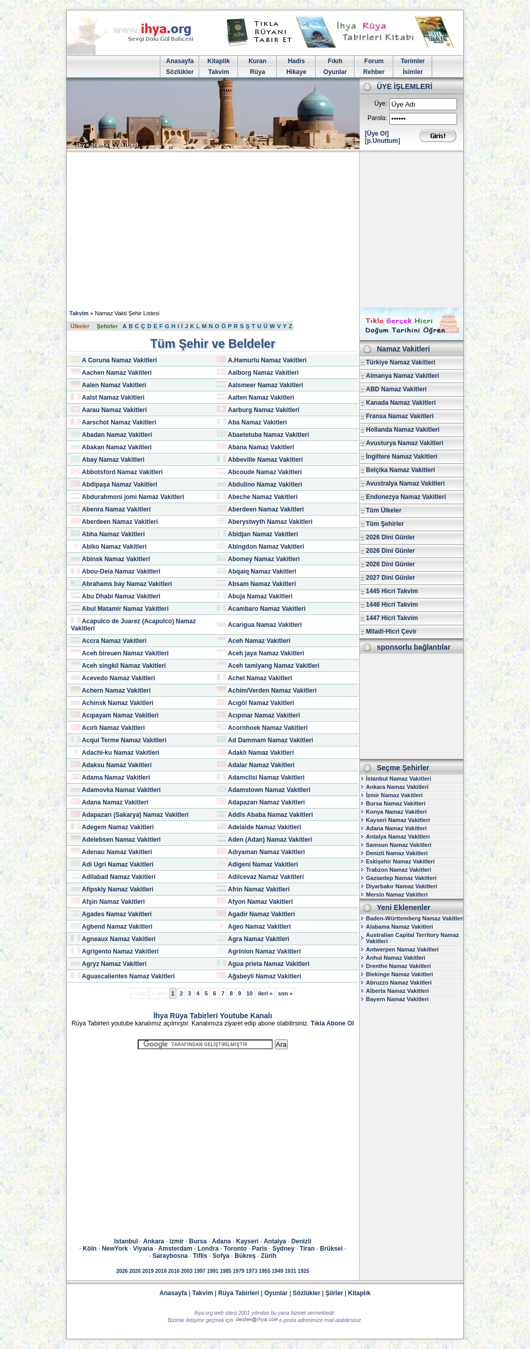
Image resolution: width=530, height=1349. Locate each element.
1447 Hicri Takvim (392, 618)
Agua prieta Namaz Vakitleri (268, 963)
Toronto (235, 1248)
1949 (277, 1271)
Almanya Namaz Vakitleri (402, 375)
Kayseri (247, 1241)
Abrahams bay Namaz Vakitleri (127, 584)
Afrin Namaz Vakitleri (258, 889)
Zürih (268, 1255)
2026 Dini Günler (390, 537)
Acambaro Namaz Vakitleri (266, 608)
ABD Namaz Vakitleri (396, 389)
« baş (139, 993)
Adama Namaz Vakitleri (116, 777)
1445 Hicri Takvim (392, 591)
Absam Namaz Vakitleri (262, 584)
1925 (303, 1271)
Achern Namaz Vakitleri (116, 690)
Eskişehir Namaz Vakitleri (400, 861)
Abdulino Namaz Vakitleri (265, 484)
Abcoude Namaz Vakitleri (265, 472)
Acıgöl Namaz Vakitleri (261, 703)
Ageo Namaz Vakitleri (259, 926)
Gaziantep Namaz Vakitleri (401, 878)
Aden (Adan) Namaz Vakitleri (270, 839)
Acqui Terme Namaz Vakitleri (124, 740)
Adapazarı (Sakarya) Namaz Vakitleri (135, 814)
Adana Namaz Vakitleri (115, 802)
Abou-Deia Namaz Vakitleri (121, 571)
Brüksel (331, 1248)
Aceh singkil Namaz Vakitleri (124, 665)
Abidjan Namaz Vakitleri (263, 534)
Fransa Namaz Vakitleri (400, 416)
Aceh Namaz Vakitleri (259, 640)
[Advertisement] (265, 229)
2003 (187, 1271)
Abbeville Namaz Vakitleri (265, 459)
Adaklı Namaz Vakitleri (260, 752)
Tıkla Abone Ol (332, 1023)
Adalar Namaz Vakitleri (261, 765)
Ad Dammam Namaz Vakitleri (270, 740)
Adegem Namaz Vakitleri (118, 827)
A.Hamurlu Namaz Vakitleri (267, 360)
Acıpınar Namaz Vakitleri (264, 715)
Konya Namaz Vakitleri (396, 812)
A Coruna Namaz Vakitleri (119, 360)
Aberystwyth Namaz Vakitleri (270, 521)
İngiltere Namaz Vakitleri (401, 456)
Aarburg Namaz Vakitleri (263, 410)
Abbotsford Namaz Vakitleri (122, 472)
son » (285, 993)
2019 (148, 1271)
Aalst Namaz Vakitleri (113, 397)
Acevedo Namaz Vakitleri (118, 678)
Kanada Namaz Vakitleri (401, 402)
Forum (374, 61)
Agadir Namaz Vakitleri (261, 914)
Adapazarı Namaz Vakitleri (266, 802)
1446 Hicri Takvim (392, 604)
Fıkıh (335, 61)
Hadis (296, 61)
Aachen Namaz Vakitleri (117, 372)
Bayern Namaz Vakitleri (397, 999)
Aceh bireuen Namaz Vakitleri (125, 653)
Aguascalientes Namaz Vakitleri (128, 976)
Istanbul (126, 1241)
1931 (290, 1271)
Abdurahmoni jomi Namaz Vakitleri (133, 497)
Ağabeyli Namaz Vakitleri (264, 976)
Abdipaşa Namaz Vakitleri (119, 484)
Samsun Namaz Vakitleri (399, 845)
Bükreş (245, 1255)
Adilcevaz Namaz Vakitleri (266, 877)
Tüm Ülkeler (384, 510)
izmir (176, 1241)
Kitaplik (219, 61)
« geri (159, 993)
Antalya (274, 1241)
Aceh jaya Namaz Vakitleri (266, 653)
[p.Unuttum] (382, 140)
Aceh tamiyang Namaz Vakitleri (273, 665)
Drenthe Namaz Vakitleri (398, 966)
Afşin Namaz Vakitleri (113, 901)
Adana (221, 1241)
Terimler (412, 61)
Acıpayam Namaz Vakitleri (120, 715)
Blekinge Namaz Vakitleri (399, 974)
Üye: (380, 103)
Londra (208, 1248)
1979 (238, 1271)
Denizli (301, 1241)
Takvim (218, 72)
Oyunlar (335, 72)
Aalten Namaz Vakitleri (261, 397)
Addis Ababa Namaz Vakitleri (270, 814)
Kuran (257, 61)
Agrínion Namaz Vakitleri (264, 951)
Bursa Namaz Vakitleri (395, 803)
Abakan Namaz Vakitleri (117, 447)
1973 (251, 1271)
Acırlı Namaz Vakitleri (113, 727)
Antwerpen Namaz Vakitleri (402, 949)
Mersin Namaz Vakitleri (397, 894)
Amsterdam (175, 1248)
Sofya (221, 1255)
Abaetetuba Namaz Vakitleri (268, 434)
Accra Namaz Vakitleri (114, 640)
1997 (199, 1271)
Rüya (257, 72)
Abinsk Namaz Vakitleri (116, 559)
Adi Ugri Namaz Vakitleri (117, 864)
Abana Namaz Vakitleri (261, 447)
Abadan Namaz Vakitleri (117, 434)
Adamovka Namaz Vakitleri (121, 790)
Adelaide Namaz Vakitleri (264, 827)
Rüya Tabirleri (238, 1293)
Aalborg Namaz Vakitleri (263, 372)
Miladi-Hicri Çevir (391, 631)
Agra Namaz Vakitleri (258, 939)
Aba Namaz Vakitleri (257, 422)
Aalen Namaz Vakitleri (114, 385)
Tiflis (200, 1255)
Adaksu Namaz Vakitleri (117, 765)
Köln (90, 1248)
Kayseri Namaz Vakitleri (398, 820)
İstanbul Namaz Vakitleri (398, 778)
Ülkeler (80, 326)
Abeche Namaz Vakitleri (263, 497)
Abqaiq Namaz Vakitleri (262, 571)
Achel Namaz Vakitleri (260, 678)
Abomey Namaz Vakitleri (264, 559)
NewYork (115, 1248)
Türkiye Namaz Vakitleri (400, 362)
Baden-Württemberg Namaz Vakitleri (415, 918)
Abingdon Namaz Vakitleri (266, 546)
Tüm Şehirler (385, 523)
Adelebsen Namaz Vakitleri (121, 839)
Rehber (374, 72)
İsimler (413, 72)
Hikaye (296, 72)
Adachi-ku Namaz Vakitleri (120, 752)
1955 (264, 1271)
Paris (259, 1248)
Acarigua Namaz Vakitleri (265, 624)
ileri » (265, 993)
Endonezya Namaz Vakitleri (406, 497)
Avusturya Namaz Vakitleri (405, 443)
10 (249, 993)
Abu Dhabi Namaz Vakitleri (121, 596)
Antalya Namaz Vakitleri (398, 836)
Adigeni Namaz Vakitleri (263, 864)
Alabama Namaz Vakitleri (399, 926)
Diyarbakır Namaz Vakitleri (401, 886)
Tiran (307, 1248)
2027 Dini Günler (390, 577)
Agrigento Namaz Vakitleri (120, 951)
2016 (174, 1271)
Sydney (283, 1248)
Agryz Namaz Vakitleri (114, 963)
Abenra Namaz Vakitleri (116, 509)
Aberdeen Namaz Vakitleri (266, 509)
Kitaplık (359, 1293)
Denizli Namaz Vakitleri (397, 853)
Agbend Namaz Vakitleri (117, 926)
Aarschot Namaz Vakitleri (119, 422)
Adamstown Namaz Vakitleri (269, 790)
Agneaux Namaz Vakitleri (118, 939)
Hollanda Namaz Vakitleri (402, 429)
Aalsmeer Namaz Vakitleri (265, 385)
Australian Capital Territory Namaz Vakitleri (412, 938)
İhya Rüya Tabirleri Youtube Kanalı (212, 1015)
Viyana (143, 1248)
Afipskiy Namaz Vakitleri (117, 889)
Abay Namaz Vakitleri (113, 459)
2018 (161, 1271)
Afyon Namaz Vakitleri (260, 901)
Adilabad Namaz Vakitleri (118, 877)
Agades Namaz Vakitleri (117, 914)
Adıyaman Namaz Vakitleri (266, 852)
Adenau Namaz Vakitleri (117, 852)
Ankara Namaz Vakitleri (397, 787)
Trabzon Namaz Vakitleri (398, 870)
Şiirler (334, 1293)
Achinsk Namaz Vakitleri (117, 703)
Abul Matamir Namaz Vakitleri (125, 608)
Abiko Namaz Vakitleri (114, 546)
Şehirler (107, 326)
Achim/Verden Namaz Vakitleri (272, 690)
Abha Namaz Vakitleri (113, 534)
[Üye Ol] (377, 133)
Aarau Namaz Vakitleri (114, 410)
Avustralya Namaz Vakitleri (405, 483)
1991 (212, 1271)
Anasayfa (180, 61)
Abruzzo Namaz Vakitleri (399, 982)
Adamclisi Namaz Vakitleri (266, 777)
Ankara (154, 1241)
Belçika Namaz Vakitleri (400, 470)
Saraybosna (170, 1255)
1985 (225, 1271)
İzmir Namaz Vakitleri (394, 795)
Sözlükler (180, 72)
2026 (122, 1271)
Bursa (198, 1241)
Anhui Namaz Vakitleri (395, 958)
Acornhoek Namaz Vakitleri (267, 727)
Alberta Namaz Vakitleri (397, 991)
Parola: (377, 118)
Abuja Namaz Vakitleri (260, 596)
